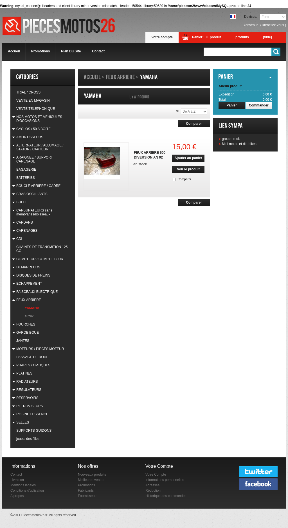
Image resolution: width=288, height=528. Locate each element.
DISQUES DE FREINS (33, 275)
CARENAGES (26, 231)
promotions (40, 51)
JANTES (22, 341)
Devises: (250, 17)
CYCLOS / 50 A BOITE (33, 129)
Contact (16, 474)
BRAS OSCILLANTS (32, 194)
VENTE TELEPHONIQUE (35, 109)
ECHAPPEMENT (29, 284)
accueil (14, 51)
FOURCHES (25, 324)
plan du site (71, 51)
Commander (259, 105)
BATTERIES (25, 178)
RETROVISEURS (29, 406)
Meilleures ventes (91, 480)
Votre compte (162, 37)
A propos (17, 496)
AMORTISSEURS (29, 137)
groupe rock (231, 139)
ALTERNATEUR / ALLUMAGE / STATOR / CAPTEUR (40, 147)
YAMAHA (32, 308)
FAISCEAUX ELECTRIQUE (37, 292)
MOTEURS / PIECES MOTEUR (40, 349)
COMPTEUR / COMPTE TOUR (39, 259)
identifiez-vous (273, 25)
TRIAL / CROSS (28, 92)
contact (98, 51)
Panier (231, 105)
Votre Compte (155, 474)
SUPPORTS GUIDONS (33, 431)
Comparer (184, 179)
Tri (177, 111)
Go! (276, 52)
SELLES (22, 422)
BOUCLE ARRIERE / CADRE (38, 186)
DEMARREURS (28, 267)
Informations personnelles (164, 480)
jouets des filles (27, 439)
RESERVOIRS (27, 398)
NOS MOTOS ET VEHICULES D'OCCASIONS (39, 119)
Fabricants (86, 491)
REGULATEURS (28, 390)
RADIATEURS (27, 382)
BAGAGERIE (26, 169)
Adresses (152, 485)
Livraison (17, 480)
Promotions (86, 485)
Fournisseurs (87, 496)
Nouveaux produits (92, 474)
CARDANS (24, 222)
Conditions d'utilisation (27, 491)
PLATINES (24, 373)
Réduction (153, 491)
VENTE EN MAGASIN (33, 101)
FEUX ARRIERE (28, 300)
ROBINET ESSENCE (32, 414)
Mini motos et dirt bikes (239, 144)
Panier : (198, 37)
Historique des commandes (165, 496)
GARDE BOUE (27, 333)
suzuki (29, 316)
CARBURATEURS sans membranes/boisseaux (34, 212)
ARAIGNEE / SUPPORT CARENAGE (34, 159)
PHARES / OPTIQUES (33, 365)
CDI (19, 239)
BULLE (21, 202)
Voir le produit (188, 169)
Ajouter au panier (188, 158)
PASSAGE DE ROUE (32, 357)
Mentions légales (23, 485)
